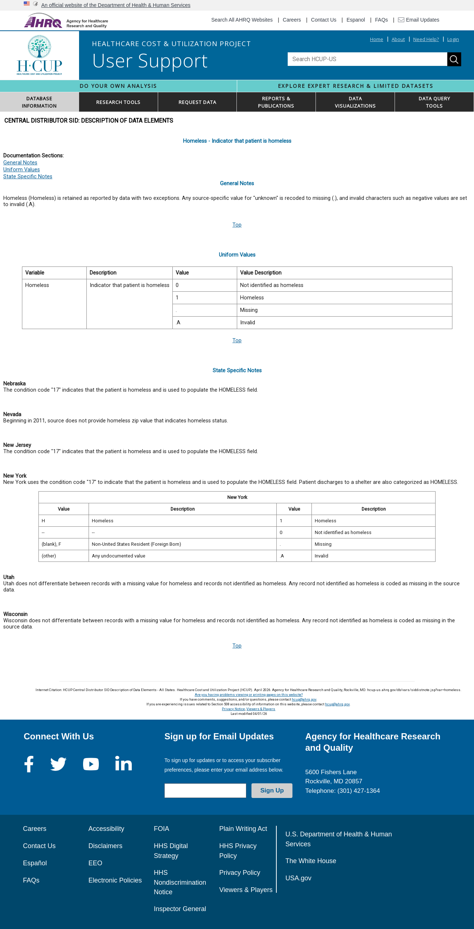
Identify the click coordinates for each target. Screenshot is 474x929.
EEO (95, 863)
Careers (292, 20)
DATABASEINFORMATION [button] (39, 102)
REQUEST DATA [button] (197, 102)
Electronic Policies (115, 880)
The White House (310, 861)
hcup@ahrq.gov (304, 699)
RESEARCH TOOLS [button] (118, 102)
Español (35, 863)
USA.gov (298, 878)
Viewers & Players (260, 709)
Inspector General (180, 909)
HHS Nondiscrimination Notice (180, 882)
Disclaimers (106, 846)
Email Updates (418, 20)
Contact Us (323, 20)
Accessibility (106, 828)
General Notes (20, 163)
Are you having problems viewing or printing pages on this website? (249, 695)
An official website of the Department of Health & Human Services (116, 5)
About (398, 39)
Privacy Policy (239, 872)
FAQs (381, 20)
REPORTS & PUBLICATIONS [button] (276, 102)
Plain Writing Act (243, 828)
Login (453, 39)
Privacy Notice (233, 709)
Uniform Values (21, 170)
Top (237, 225)
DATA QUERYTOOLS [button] (434, 102)
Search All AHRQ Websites (242, 20)
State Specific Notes (27, 177)
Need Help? (426, 39)
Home (376, 39)
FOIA (161, 828)
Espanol (356, 20)
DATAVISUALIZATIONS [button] (355, 102)
